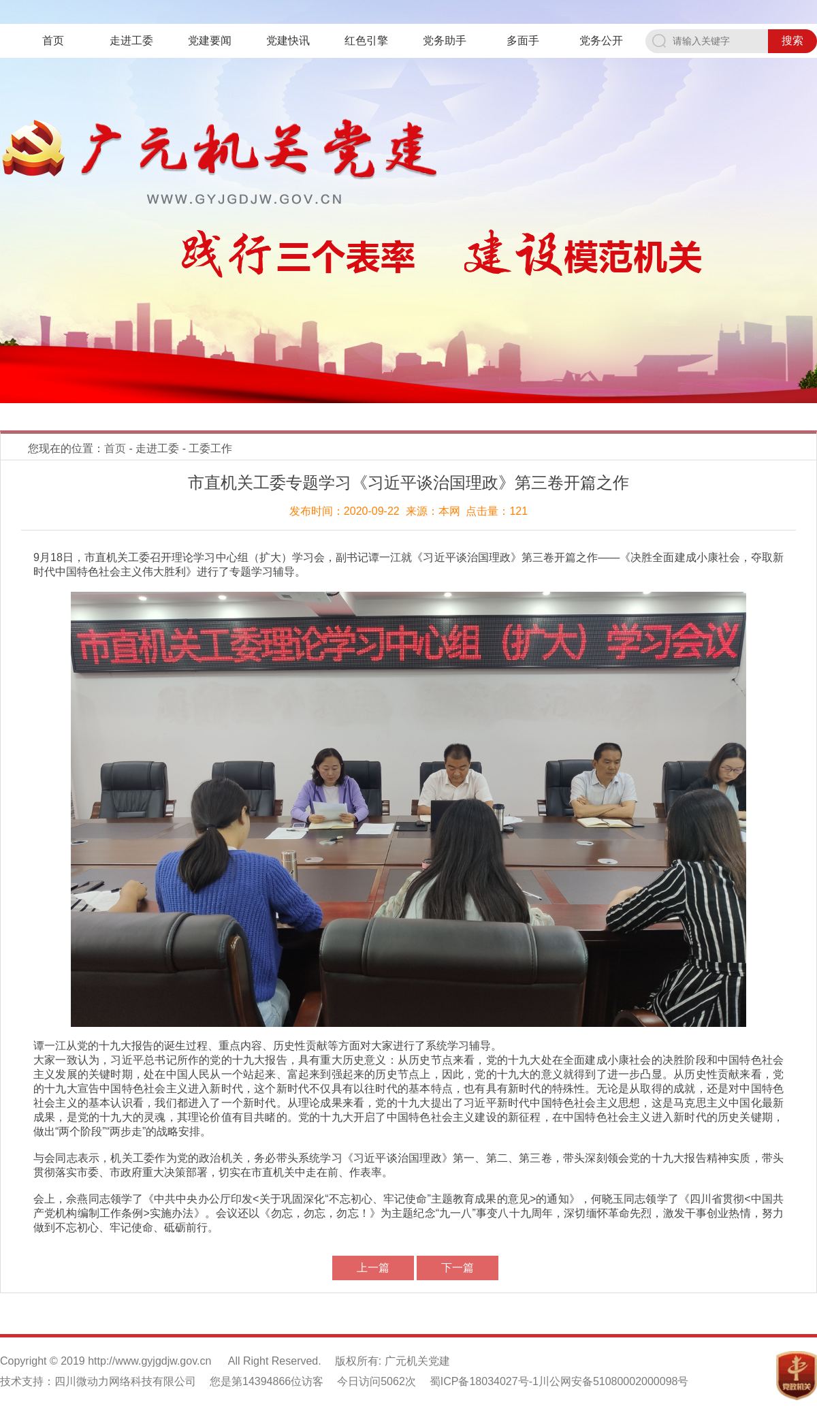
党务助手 (444, 40)
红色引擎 (366, 40)
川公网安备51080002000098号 (614, 1381)
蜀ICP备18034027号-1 (484, 1381)
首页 (53, 40)
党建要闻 (209, 40)
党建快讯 (288, 40)
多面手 (523, 40)
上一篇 (373, 1267)
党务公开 (601, 40)
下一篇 (457, 1267)
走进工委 (131, 40)
